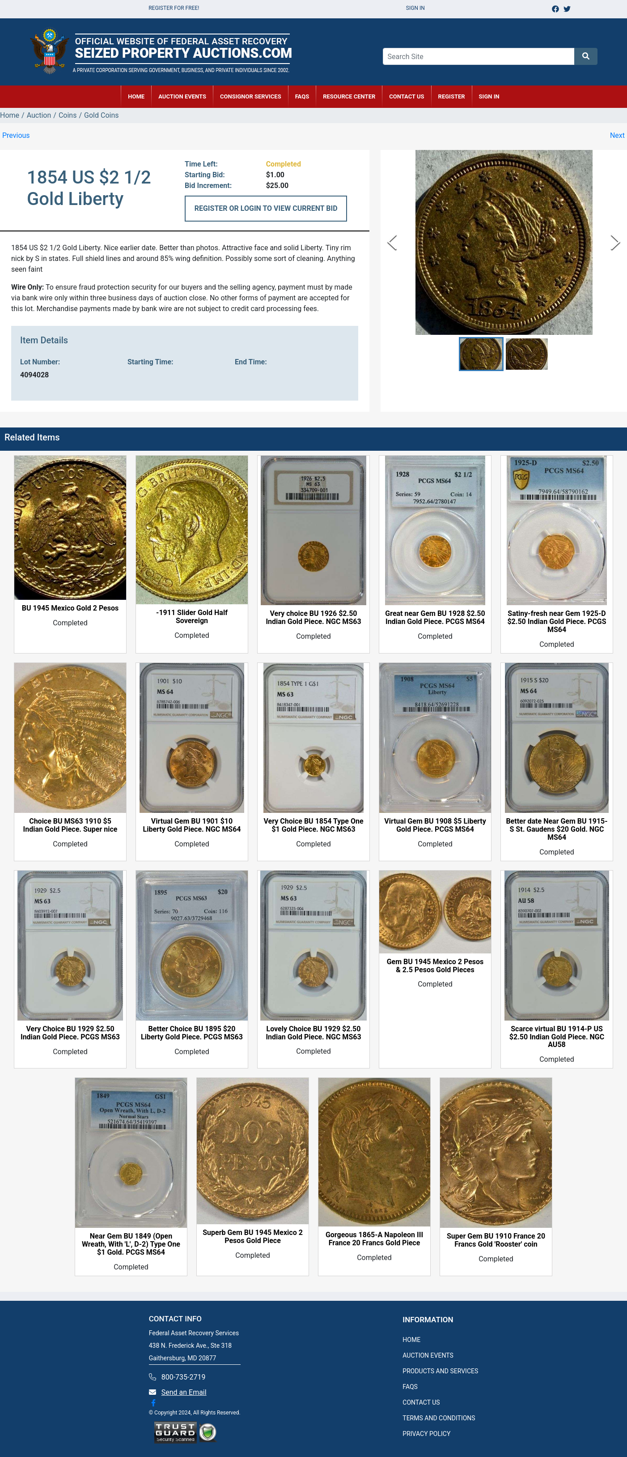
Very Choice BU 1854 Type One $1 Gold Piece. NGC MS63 (313, 825)
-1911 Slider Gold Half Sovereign (192, 617)
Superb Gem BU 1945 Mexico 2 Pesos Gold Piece (253, 1237)
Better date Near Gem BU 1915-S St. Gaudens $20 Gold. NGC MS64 (556, 829)
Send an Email (184, 1392)
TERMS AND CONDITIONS (438, 1418)
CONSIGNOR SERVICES (250, 96)
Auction (39, 115)
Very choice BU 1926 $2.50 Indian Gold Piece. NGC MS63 (313, 618)
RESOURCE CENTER (349, 96)
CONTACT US (406, 96)
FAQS (410, 1386)
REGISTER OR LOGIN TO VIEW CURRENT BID (266, 208)
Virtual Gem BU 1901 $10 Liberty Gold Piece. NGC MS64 (192, 825)
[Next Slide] (615, 242)
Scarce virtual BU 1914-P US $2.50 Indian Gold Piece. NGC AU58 (556, 1037)
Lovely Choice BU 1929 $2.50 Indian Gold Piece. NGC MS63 (313, 1033)
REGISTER (451, 96)
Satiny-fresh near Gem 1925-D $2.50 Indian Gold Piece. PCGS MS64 (556, 622)
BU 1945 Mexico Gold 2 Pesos (70, 608)
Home (9, 115)
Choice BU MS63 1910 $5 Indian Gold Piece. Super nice (70, 825)
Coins (68, 115)
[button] (481, 354)
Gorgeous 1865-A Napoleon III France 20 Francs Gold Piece (374, 1239)
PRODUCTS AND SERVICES (440, 1371)
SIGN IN (489, 96)
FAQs (302, 96)
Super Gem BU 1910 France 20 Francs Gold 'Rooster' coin (496, 1240)
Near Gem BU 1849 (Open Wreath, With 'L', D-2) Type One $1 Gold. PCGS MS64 (131, 1244)
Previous (16, 135)
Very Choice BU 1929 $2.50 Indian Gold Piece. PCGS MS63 (70, 1033)
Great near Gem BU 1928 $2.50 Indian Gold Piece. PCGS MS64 (435, 618)
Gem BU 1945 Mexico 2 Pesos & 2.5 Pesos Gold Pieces (435, 966)
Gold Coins (101, 115)
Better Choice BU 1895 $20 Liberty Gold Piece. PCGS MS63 (192, 1033)
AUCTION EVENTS (182, 96)
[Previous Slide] (392, 242)
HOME (136, 96)
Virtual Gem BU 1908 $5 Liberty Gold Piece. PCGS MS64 (435, 825)
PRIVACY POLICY (426, 1433)
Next (617, 135)
